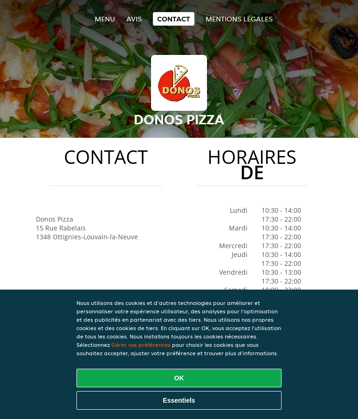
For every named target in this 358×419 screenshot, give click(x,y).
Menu (105, 19)
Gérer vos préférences (141, 344)
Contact (173, 19)
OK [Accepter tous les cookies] (179, 378)
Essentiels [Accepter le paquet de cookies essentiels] (179, 400)
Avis (134, 19)
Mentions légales (239, 19)
